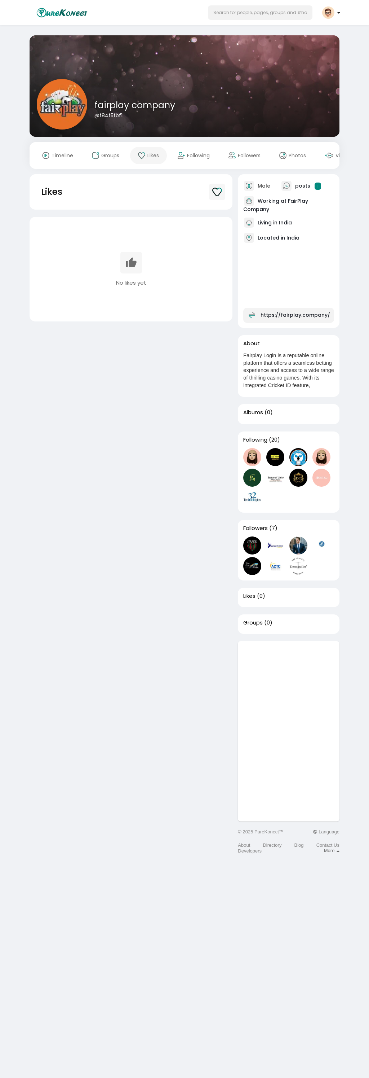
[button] (260, 12)
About (244, 845)
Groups (253, 623)
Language (326, 831)
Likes (249, 596)
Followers (255, 528)
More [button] (331, 850)
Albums (253, 412)
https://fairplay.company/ (295, 315)
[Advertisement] (288, 686)
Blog (299, 845)
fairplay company (134, 105)
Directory (272, 845)
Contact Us (327, 845)
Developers (250, 851)
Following (255, 440)
